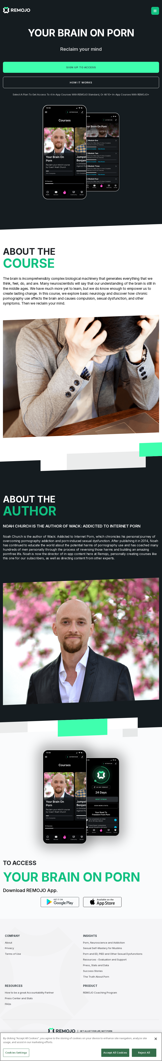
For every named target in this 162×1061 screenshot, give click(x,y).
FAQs (8, 1004)
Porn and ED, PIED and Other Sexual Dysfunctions (112, 953)
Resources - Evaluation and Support (105, 959)
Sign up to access (81, 67)
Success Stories (93, 970)
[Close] (155, 1038)
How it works (81, 82)
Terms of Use (13, 953)
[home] (16, 10)
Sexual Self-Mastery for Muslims (102, 948)
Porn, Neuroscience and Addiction (104, 942)
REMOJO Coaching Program (100, 992)
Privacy (9, 948)
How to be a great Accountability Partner (29, 992)
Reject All (144, 1052)
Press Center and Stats (19, 998)
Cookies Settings (16, 1052)
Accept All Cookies (115, 1052)
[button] (155, 11)
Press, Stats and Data (96, 965)
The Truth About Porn (96, 976)
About (8, 942)
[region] (81, 1046)
